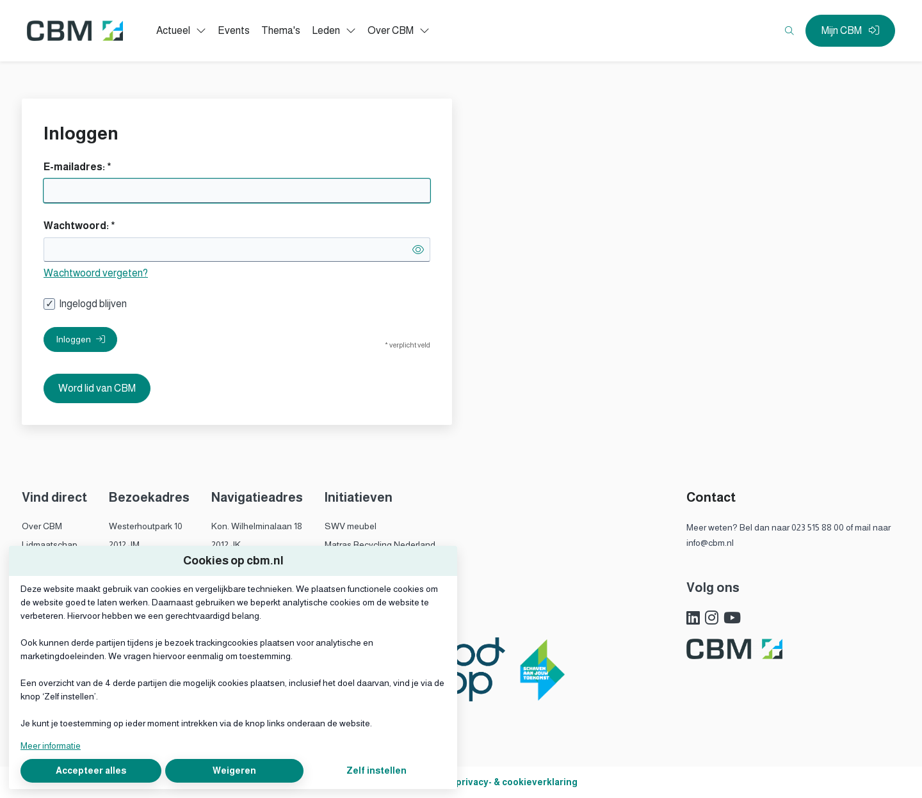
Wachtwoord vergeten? (96, 272)
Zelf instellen (376, 770)
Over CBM (42, 526)
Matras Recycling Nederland (380, 544)
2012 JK (226, 544)
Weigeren (234, 770)
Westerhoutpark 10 (145, 526)
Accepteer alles (91, 770)
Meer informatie (50, 745)
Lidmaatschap (49, 544)
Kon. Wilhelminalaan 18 (256, 526)
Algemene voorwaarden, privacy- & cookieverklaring (461, 782)
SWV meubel (350, 526)
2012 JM (124, 544)
